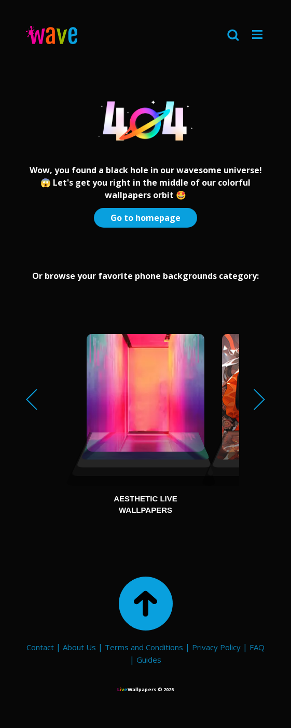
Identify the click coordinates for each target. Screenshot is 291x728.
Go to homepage (145, 217)
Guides (148, 659)
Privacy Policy (216, 647)
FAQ (257, 647)
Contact (40, 647)
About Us (79, 647)
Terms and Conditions (144, 647)
